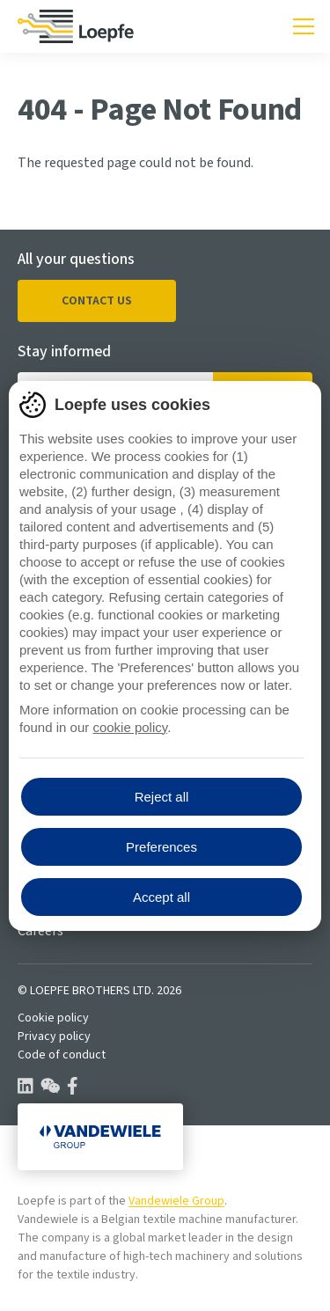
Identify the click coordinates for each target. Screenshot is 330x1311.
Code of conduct (62, 1055)
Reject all (162, 796)
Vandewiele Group (176, 1201)
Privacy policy (54, 1036)
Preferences (161, 846)
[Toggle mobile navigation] (303, 26)
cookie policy (129, 727)
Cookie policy (53, 1018)
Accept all (161, 897)
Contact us (97, 301)
